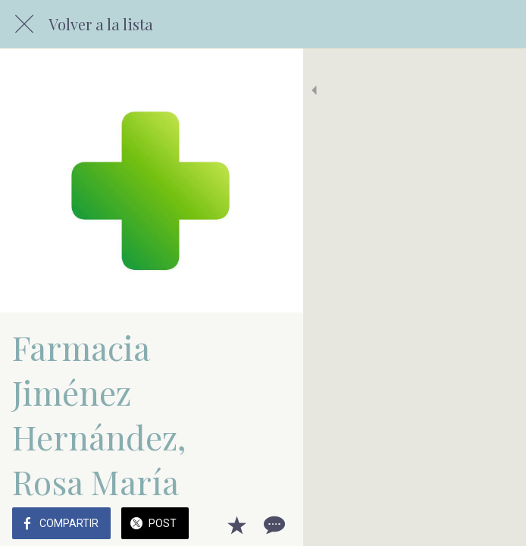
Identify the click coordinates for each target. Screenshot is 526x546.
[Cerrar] (24, 24)
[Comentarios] (495, 525)
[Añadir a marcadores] (459, 525)
